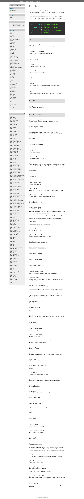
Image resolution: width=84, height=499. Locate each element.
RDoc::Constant (13, 127)
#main (11, 80)
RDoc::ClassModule (14, 123)
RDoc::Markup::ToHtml (14, 199)
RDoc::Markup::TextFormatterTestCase (17, 194)
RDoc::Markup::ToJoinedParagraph (17, 203)
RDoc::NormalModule (14, 220)
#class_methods (13, 49)
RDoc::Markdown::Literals (15, 161)
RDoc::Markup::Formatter (15, 173)
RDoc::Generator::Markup (15, 144)
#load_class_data (13, 76)
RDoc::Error (12, 137)
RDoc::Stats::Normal (14, 264)
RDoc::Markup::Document (15, 172)
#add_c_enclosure (13, 33)
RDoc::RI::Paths (13, 249)
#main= (11, 81)
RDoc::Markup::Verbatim (15, 213)
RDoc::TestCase (13, 274)
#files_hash (12, 54)
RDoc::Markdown (13, 159)
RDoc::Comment (13, 125)
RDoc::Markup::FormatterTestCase (17, 175)
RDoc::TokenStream (14, 276)
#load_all (12, 71)
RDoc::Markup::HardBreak (15, 176)
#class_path (12, 50)
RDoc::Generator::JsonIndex (15, 142)
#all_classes (12, 38)
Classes (15, 5)
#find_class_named (14, 57)
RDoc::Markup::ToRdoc (14, 207)
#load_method (13, 77)
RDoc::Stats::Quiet (14, 265)
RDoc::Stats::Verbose (14, 266)
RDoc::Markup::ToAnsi (14, 196)
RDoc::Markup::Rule (14, 192)
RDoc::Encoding (13, 135)
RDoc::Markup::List (14, 180)
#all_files (12, 40)
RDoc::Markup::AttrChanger (15, 163)
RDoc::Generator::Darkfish (15, 141)
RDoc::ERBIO (13, 132)
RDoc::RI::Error (13, 248)
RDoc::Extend (13, 138)
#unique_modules (13, 107)
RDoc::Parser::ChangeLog (15, 226)
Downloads (37, 1)
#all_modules (12, 42)
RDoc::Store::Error (16, 24)
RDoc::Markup (13, 162)
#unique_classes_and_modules (16, 105)
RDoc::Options (13, 221)
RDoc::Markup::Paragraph (15, 183)
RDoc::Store (12, 268)
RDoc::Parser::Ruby (14, 230)
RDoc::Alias (12, 117)
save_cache (45, 18)
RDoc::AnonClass (13, 118)
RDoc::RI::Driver (13, 244)
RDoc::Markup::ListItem (15, 182)
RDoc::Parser (12, 223)
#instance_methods (14, 70)
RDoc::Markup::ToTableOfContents (17, 209)
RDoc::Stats (12, 262)
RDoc (11, 115)
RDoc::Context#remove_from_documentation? (41, 224)
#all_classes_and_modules (15, 39)
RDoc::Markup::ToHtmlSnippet (16, 201)
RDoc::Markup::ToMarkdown (16, 206)
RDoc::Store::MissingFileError (18, 25)
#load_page (12, 78)
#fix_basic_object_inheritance (16, 67)
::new (11, 32)
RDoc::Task (12, 272)
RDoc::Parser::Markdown (15, 227)
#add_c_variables (13, 35)
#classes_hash (13, 52)
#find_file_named (13, 61)
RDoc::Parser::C (13, 224)
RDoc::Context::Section (14, 130)
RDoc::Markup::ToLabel (15, 204)
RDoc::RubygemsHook (14, 258)
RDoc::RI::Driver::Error (14, 245)
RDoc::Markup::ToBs (14, 197)
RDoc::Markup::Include (14, 178)
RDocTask (12, 281)
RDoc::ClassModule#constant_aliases (41, 215)
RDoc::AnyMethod (14, 120)
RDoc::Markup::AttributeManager (16, 166)
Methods (19, 5)
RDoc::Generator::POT (14, 145)
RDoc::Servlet (13, 259)
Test (11, 282)
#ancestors (12, 43)
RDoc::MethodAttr (14, 216)
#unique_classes (13, 104)
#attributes (12, 45)
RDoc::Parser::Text (14, 234)
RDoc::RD (12, 235)
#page (11, 88)
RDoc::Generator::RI (14, 151)
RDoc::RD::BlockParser (14, 237)
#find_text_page (13, 64)
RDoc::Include (13, 158)
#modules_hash (13, 87)
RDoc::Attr (12, 121)
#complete (12, 53)
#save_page (12, 98)
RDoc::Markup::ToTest (14, 210)
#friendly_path (13, 69)
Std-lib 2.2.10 (29, 1)
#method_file (12, 84)
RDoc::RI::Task (13, 251)
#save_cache (12, 94)
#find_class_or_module (14, 60)
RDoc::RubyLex (13, 254)
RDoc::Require (13, 252)
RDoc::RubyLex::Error (14, 255)
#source (11, 100)
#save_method (13, 97)
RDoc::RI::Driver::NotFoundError (16, 247)
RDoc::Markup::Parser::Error (15, 186)
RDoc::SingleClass (14, 261)
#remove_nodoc (13, 91)
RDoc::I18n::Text (13, 156)
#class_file (12, 47)
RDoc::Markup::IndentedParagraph (17, 179)
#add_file (12, 36)
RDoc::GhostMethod (14, 152)
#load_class (12, 74)
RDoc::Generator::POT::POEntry (16, 149)
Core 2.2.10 (20, 1)
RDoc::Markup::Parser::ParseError (16, 187)
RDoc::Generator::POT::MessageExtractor (18, 147)
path (37, 302)
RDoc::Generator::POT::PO (15, 148)
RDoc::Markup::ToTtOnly (15, 211)
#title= (11, 102)
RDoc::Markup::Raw (14, 190)
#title (11, 101)
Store (38, 59)
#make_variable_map (14, 83)
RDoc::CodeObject (14, 124)
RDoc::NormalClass (14, 218)
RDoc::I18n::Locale (14, 155)
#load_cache (12, 73)
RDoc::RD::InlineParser (14, 240)
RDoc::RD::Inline (13, 238)
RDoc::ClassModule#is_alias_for (42, 212)
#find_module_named (14, 63)
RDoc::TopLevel (13, 279)
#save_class (12, 95)
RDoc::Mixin (12, 217)
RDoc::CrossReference (14, 131)
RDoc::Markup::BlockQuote (15, 170)
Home (10, 1)
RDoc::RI (12, 242)
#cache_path (12, 46)
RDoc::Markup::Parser (14, 185)
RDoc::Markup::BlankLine (15, 169)
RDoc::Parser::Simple (14, 233)
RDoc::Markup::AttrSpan (15, 165)
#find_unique (12, 66)
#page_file (12, 90)
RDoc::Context (13, 128)
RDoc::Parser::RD (13, 228)
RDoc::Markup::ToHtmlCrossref (16, 200)
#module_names (13, 85)
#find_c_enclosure (13, 56)
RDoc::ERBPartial (13, 134)
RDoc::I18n (12, 154)
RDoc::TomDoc (13, 278)
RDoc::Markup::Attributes (15, 168)
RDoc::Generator (13, 139)
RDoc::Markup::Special (14, 193)
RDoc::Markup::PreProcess (15, 189)
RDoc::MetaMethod (14, 214)
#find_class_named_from (15, 59)
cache (39, 16)
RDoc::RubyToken (13, 257)
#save (11, 92)
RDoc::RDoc (12, 241)
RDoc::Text (12, 275)
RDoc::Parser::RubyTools (15, 231)
